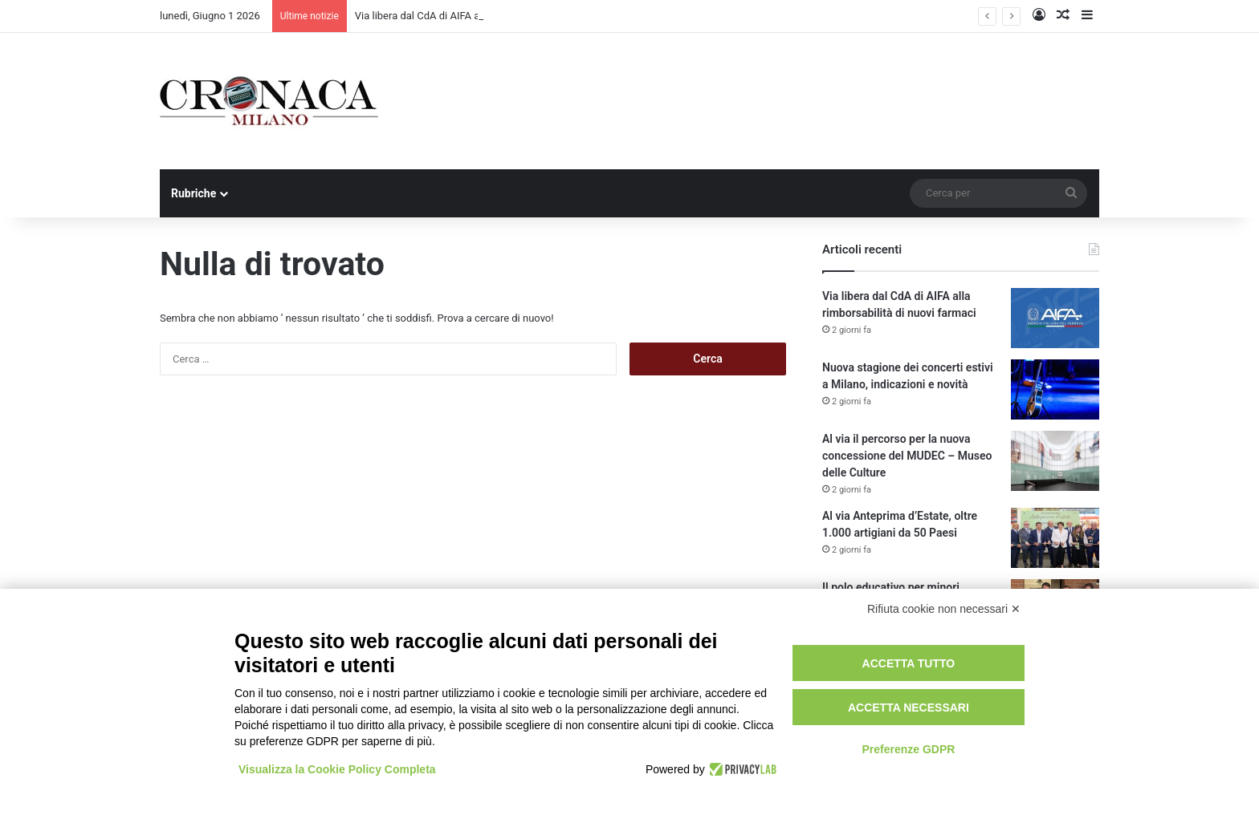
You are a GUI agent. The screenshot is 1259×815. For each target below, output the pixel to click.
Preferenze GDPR (908, 749)
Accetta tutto (908, 663)
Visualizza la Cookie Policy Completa (337, 769)
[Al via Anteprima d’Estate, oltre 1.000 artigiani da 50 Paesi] (1055, 538)
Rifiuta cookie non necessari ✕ (944, 608)
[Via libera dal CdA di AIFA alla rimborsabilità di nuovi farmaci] (1055, 318)
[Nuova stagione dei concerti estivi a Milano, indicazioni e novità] (1055, 389)
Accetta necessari (908, 707)
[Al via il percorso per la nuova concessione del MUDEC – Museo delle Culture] (1055, 461)
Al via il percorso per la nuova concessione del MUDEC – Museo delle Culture (907, 455)
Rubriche (193, 193)
